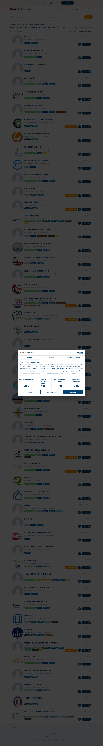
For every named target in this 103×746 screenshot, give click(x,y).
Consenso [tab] (29, 357)
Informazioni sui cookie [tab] (74, 357)
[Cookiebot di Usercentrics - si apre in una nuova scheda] (76, 353)
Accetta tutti (73, 392)
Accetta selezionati (51, 392)
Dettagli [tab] (51, 357)
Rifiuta (30, 392)
